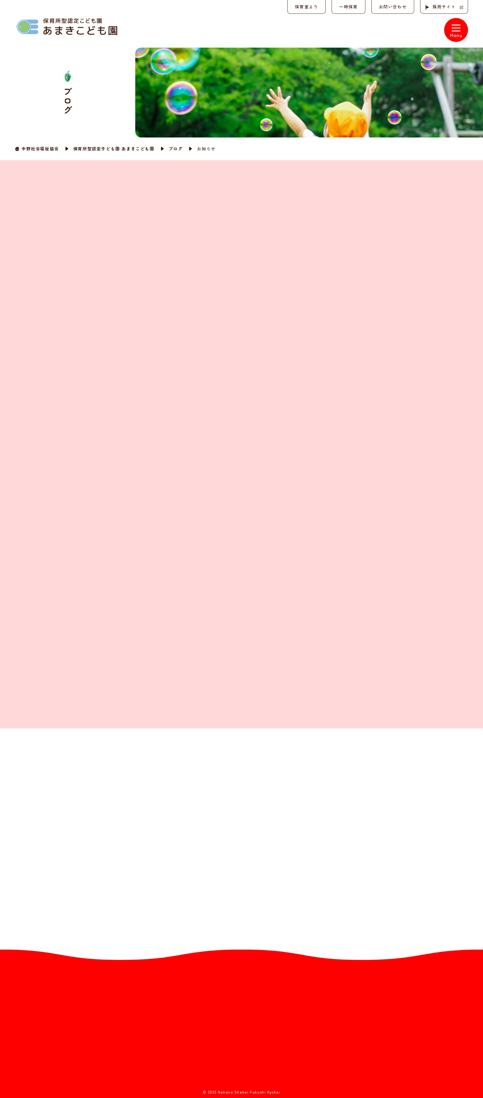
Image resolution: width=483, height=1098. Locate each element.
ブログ (176, 149)
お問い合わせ (393, 7)
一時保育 (348, 7)
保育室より (306, 7)
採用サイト (444, 7)
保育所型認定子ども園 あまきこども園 (113, 149)
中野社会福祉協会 (40, 149)
